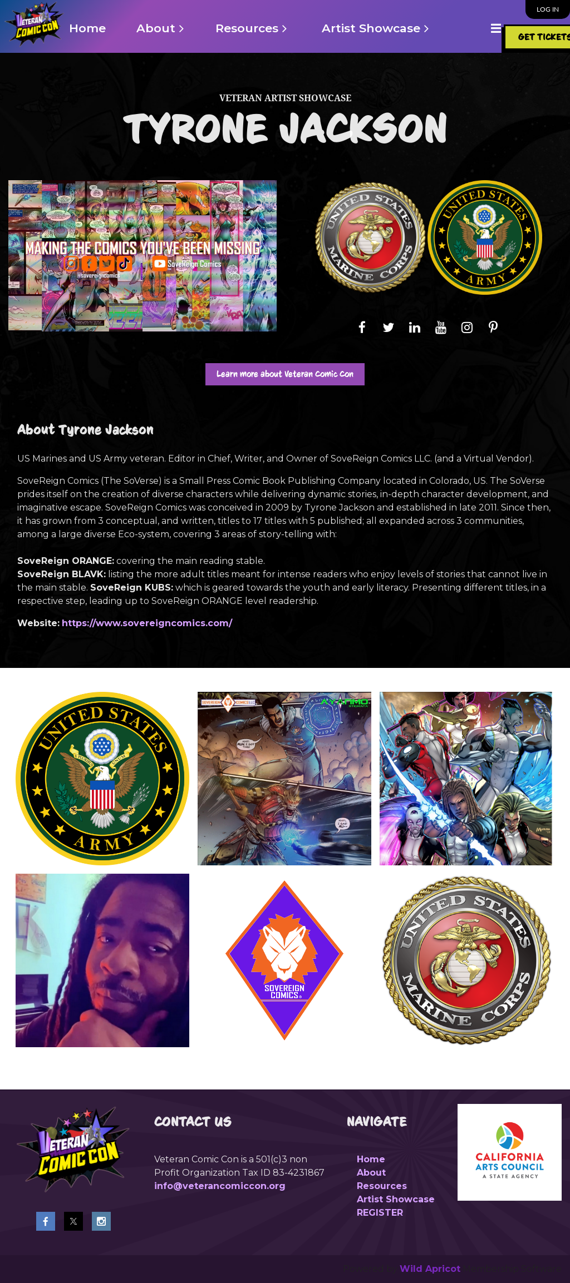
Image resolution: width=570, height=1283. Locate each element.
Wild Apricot (430, 1269)
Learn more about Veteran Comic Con (285, 374)
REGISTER (380, 1212)
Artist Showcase (396, 1199)
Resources (382, 1186)
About (371, 1172)
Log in (548, 9)
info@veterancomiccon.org (220, 1186)
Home (371, 1159)
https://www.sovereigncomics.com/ (147, 623)
